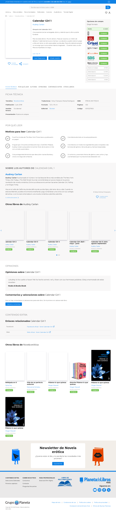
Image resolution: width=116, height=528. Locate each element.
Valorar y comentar (13, 316)
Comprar (104, 33)
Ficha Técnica (11, 87)
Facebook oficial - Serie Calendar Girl (40, 338)
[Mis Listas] (105, 13)
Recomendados (29, 12)
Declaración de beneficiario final (80, 518)
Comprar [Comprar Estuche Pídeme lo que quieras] (73, 403)
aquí (69, 2)
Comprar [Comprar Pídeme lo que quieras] (52, 402)
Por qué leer (23, 87)
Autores (49, 12)
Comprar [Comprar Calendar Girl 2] (8, 261)
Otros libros (68, 87)
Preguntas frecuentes (30, 498)
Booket (52, 108)
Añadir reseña (55, 58)
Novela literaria (75, 260)
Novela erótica (19, 101)
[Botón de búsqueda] (108, 7)
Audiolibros (58, 12)
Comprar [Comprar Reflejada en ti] (9, 402)
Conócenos (26, 492)
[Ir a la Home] (6, 16)
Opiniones (42, 87)
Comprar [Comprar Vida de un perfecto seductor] (30, 403)
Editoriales (40, 12)
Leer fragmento (39, 58)
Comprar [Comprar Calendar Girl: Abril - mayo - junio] (73, 263)
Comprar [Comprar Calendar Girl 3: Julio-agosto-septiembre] (95, 263)
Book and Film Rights (46, 492)
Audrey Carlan (13, 174)
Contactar (26, 495)
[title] (95, 492)
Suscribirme (58, 475)
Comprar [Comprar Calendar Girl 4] (52, 261)
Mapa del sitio (56, 514)
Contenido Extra (55, 87)
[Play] (108, 365)
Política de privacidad (100, 514)
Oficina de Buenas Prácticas (102, 518)
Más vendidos (17, 12)
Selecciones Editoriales (12, 492)
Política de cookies (85, 514)
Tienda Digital (68, 12)
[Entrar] (109, 13)
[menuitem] (8, 12)
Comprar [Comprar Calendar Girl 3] (30, 261)
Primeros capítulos (11, 495)
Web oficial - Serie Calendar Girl (39, 344)
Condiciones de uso (70, 514)
